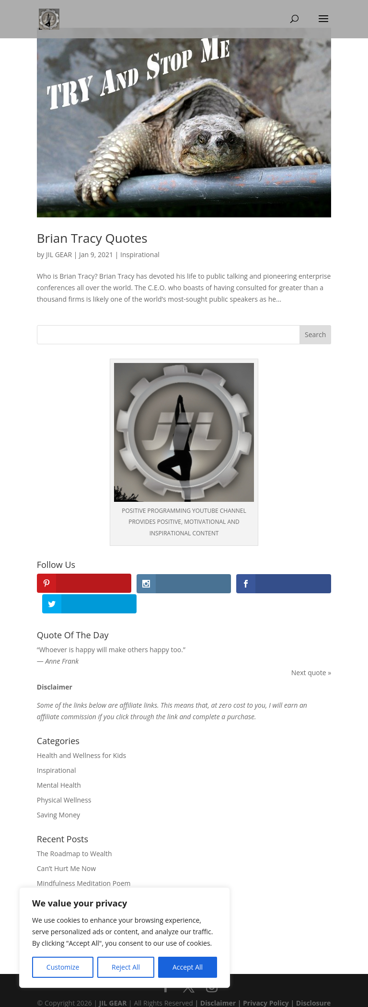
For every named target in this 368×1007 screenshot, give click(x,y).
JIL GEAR (59, 254)
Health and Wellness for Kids (81, 735)
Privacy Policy (266, 982)
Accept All (187, 967)
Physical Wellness (64, 779)
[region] (124, 937)
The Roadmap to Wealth (74, 833)
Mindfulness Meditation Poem (84, 862)
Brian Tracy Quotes (92, 238)
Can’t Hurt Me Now (66, 847)
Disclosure (313, 982)
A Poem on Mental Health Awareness (94, 877)
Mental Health (59, 764)
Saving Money (58, 794)
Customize (62, 967)
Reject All (126, 967)
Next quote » (311, 651)
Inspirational (140, 254)
